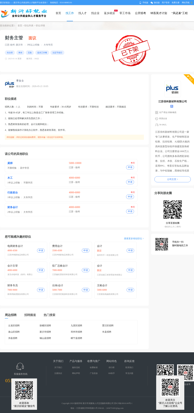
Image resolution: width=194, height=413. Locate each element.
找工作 (70, 13)
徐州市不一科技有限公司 (107, 255)
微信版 (157, 2)
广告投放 (94, 373)
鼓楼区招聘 (45, 325)
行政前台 (12, 192)
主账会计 (102, 285)
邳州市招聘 (76, 332)
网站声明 (76, 373)
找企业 (95, 13)
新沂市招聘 (45, 332)
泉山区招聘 (14, 332)
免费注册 (175, 2)
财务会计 (12, 207)
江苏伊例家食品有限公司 (18, 255)
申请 (130, 167)
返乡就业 (109, 13)
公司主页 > (172, 179)
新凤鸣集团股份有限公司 (18, 294)
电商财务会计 (15, 246)
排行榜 (111, 367)
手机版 (145, 2)
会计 (99, 246)
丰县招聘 (106, 332)
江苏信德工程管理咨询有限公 (109, 275)
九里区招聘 (76, 325)
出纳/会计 (57, 285)
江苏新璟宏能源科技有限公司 (64, 294)
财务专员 (12, 285)
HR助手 (111, 373)
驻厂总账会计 (60, 265)
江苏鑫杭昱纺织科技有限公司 (64, 274)
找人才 (82, 13)
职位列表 (28, 25)
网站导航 (186, 2)
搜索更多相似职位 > (134, 238)
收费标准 (94, 367)
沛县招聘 (12, 338)
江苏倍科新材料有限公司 (172, 101)
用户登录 (166, 2)
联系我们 (129, 367)
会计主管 (12, 265)
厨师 (10, 163)
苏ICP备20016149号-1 (123, 403)
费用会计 (57, 246)
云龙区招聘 (14, 325)
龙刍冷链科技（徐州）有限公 (20, 274)
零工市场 (124, 13)
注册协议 (58, 373)
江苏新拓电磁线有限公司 (107, 294)
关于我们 (58, 367)
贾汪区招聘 (107, 325)
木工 (10, 177)
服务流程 (76, 367)
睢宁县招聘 (76, 338)
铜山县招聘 (45, 338)
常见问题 (129, 373)
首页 (58, 13)
